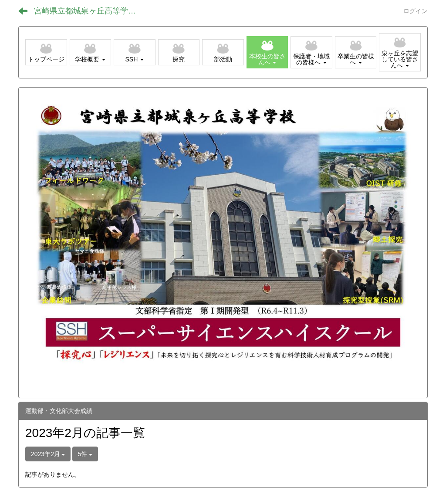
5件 (85, 453)
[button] (91, 52)
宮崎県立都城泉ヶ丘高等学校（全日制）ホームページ (91, 11)
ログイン (415, 10)
